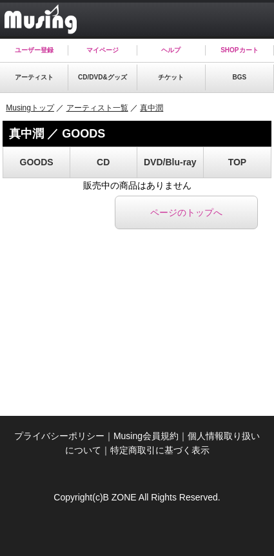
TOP (237, 162)
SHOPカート (239, 50)
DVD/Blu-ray (170, 162)
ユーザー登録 (34, 50)
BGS (240, 77)
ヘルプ (171, 50)
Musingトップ (30, 107)
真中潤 (151, 107)
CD (103, 162)
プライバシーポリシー (59, 436)
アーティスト (34, 77)
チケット (171, 77)
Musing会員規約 (146, 436)
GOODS (37, 162)
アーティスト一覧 (97, 107)
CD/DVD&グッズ (102, 77)
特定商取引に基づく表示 (160, 450)
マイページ (102, 50)
